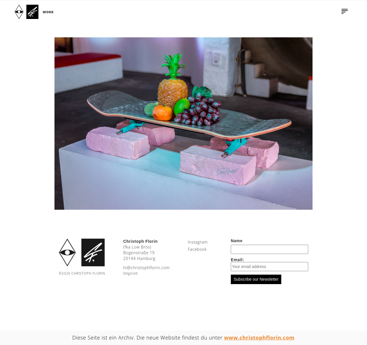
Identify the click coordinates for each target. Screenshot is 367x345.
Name (237, 240)
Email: (269, 264)
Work (48, 12)
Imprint (130, 273)
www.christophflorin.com (259, 337)
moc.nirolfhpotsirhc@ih (146, 267)
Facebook (197, 249)
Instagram (198, 242)
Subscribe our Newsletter (256, 279)
